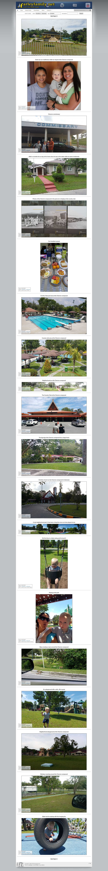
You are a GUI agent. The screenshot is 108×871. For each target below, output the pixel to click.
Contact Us (49, 10)
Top (90, 863)
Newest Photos (28, 10)
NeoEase (31, 865)
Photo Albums (36, 10)
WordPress (20, 864)
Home (18, 10)
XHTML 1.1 (37, 865)
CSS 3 (43, 865)
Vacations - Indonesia (26, 53)
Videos (43, 10)
